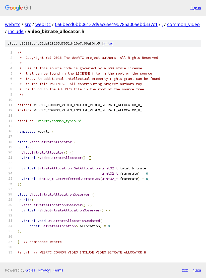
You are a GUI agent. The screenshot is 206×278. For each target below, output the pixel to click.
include (16, 31)
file (108, 43)
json (197, 270)
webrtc (12, 24)
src (28, 24)
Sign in (195, 8)
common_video (183, 24)
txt (185, 270)
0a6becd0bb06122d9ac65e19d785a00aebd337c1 (106, 24)
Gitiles (30, 270)
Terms (58, 270)
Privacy (44, 270)
